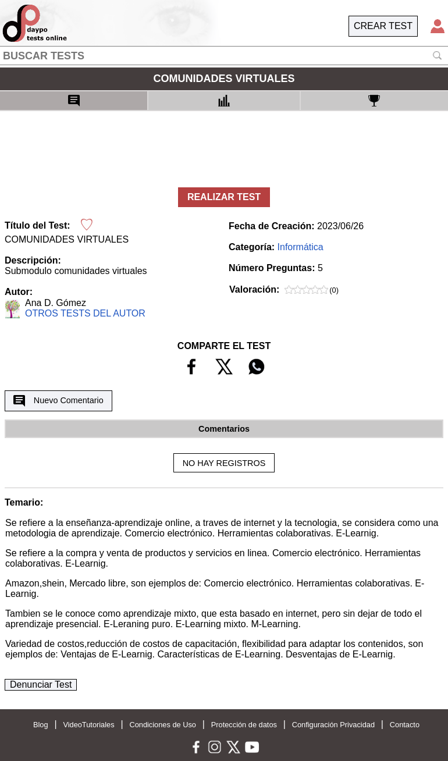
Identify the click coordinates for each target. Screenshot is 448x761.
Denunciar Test (41, 684)
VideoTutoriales (88, 724)
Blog (40, 724)
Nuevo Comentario (58, 401)
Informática (300, 247)
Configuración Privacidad (333, 724)
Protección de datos (244, 724)
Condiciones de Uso (162, 724)
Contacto (404, 724)
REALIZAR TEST (224, 197)
